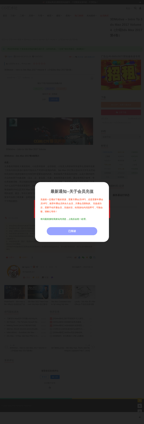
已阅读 (72, 231)
